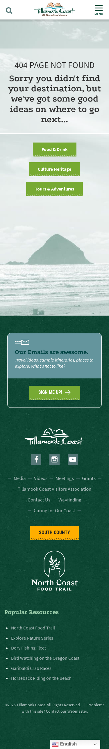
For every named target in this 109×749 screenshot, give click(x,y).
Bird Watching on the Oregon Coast (45, 658)
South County (54, 532)
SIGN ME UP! (54, 393)
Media (20, 478)
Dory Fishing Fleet (28, 648)
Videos (40, 478)
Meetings (65, 478)
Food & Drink (55, 149)
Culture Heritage (54, 169)
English (64, 744)
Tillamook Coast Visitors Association (54, 489)
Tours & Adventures (54, 189)
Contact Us (39, 500)
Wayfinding (69, 500)
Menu (98, 10)
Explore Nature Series (32, 638)
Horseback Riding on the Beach (41, 678)
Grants (89, 478)
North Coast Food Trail (33, 628)
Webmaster (77, 711)
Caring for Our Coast (54, 510)
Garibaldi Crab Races (31, 668)
